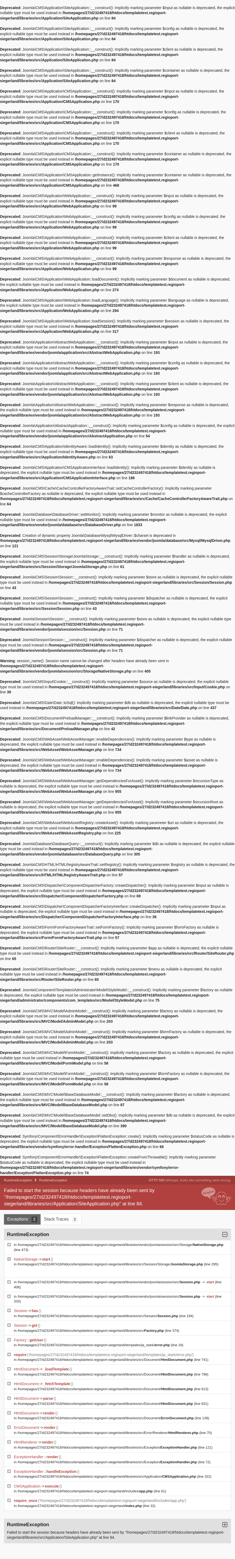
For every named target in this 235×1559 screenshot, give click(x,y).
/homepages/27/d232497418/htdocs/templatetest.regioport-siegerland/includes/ (86, 1491)
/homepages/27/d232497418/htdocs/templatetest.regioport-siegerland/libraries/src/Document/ (106, 1360)
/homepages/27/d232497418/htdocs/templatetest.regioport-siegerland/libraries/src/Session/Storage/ (111, 1264)
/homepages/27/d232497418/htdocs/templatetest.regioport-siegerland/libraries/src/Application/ (107, 1476)
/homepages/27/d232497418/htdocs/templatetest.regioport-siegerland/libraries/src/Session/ (98, 1316)
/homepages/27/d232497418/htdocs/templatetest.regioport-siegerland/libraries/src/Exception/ (108, 1447)
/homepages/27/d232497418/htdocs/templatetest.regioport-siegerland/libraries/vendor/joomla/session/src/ (109, 1282)
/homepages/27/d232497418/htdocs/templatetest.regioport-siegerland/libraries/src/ (91, 1331)
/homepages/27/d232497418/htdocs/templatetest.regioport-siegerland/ (80, 1506)
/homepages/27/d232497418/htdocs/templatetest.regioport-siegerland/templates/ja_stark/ (94, 1345)
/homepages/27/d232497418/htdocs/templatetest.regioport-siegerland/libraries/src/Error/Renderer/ (108, 1433)
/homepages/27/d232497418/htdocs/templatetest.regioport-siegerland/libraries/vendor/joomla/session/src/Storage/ (121, 1245)
